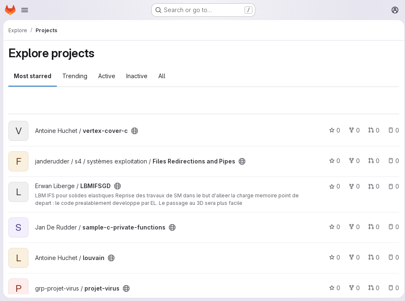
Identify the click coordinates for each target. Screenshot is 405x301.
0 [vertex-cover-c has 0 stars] (332, 130)
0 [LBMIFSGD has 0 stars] (332, 186)
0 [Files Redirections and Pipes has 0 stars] (332, 160)
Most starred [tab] (32, 75)
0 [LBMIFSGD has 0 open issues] (391, 186)
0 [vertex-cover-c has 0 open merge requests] (371, 130)
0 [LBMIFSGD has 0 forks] (351, 186)
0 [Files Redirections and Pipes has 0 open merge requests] (371, 160)
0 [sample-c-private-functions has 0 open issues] (391, 226)
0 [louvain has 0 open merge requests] (371, 257)
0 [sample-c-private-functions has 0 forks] (351, 226)
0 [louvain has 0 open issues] (391, 257)
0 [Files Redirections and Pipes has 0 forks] (351, 160)
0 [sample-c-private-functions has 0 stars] (332, 226)
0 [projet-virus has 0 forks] (351, 287)
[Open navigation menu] (24, 10)
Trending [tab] (74, 75)
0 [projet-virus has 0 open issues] (391, 287)
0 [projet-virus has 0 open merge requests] (371, 287)
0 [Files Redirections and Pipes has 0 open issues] (391, 160)
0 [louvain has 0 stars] (332, 257)
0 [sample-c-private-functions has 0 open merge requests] (371, 226)
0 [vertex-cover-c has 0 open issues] (391, 130)
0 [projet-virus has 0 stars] (332, 287)
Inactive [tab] (137, 75)
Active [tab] (106, 75)
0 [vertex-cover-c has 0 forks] (351, 130)
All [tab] (162, 75)
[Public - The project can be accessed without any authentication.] (134, 131)
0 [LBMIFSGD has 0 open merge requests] (371, 186)
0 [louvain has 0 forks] (351, 257)
